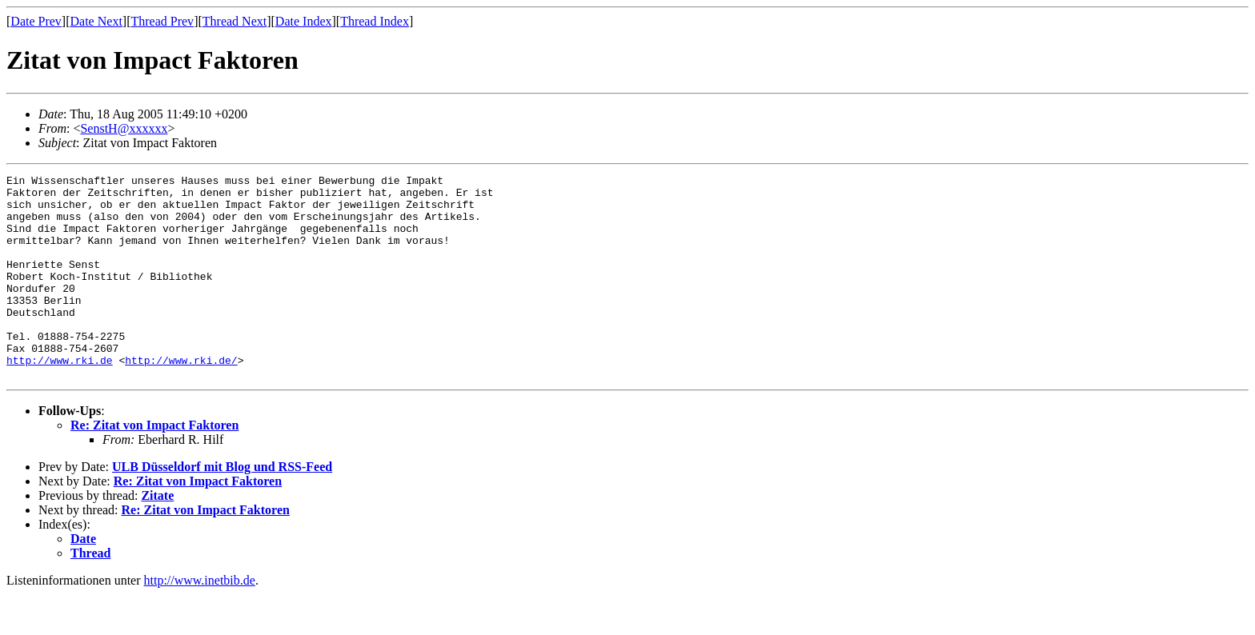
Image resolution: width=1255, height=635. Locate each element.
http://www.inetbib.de (199, 621)
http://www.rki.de (59, 398)
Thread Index (374, 21)
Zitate (157, 536)
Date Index (303, 21)
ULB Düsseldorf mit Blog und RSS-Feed (222, 507)
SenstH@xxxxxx (123, 128)
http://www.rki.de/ (181, 398)
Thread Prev (162, 21)
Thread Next (234, 21)
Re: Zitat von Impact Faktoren (154, 466)
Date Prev (36, 21)
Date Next (96, 21)
